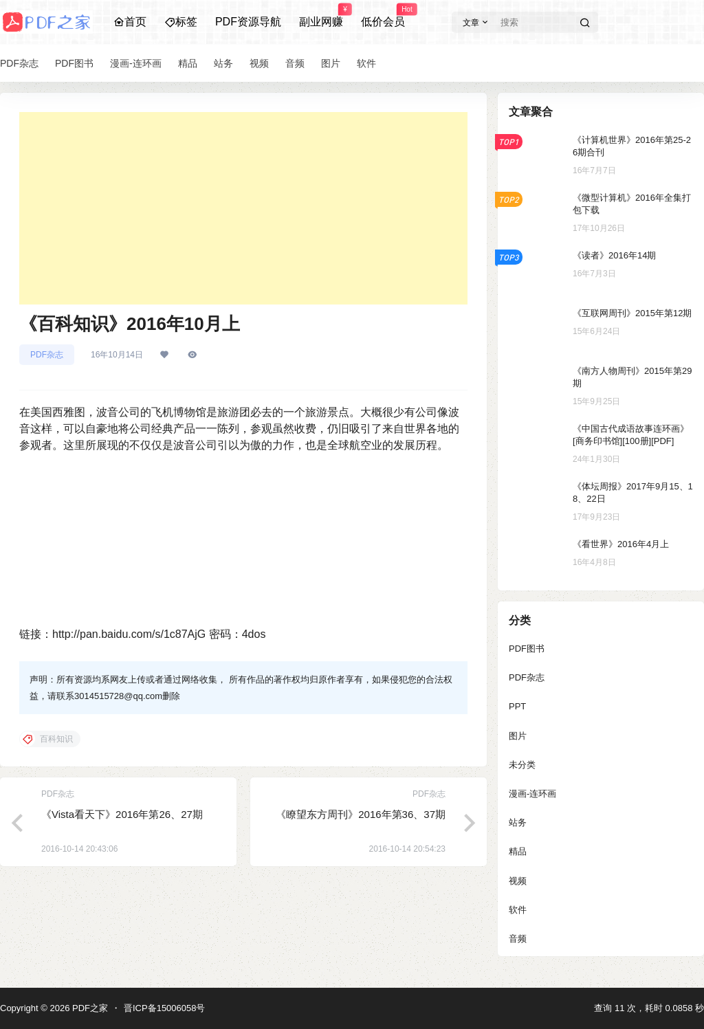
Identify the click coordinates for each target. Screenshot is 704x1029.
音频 (518, 938)
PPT (517, 706)
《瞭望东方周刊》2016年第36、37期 (361, 814)
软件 (518, 910)
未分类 (522, 765)
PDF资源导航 (248, 21)
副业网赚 (321, 15)
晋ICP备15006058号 (165, 1008)
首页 (129, 21)
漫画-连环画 (532, 793)
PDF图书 (526, 648)
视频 (518, 881)
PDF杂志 (46, 354)
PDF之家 (88, 1008)
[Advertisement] (243, 208)
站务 (518, 822)
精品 (518, 851)
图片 (518, 736)
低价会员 (383, 15)
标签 (180, 21)
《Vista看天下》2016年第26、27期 (122, 814)
